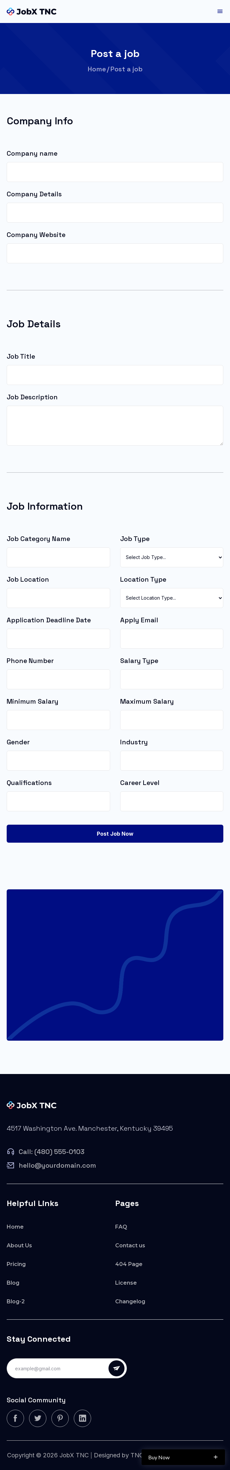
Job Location (28, 579)
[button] (220, 11)
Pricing (16, 1264)
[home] (32, 11)
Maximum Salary (147, 701)
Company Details (34, 194)
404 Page (129, 1264)
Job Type (135, 538)
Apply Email (139, 620)
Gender (18, 742)
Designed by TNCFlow (125, 1455)
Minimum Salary (32, 701)
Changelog (130, 1301)
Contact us (130, 1245)
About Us (19, 1245)
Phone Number (30, 660)
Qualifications (29, 782)
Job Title (21, 356)
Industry (134, 742)
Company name (32, 153)
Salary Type (139, 660)
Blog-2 (16, 1301)
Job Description (32, 397)
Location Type (143, 579)
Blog (13, 1283)
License (126, 1283)
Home (97, 69)
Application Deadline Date (49, 620)
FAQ (121, 1227)
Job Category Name (38, 538)
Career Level (140, 782)
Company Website (36, 234)
